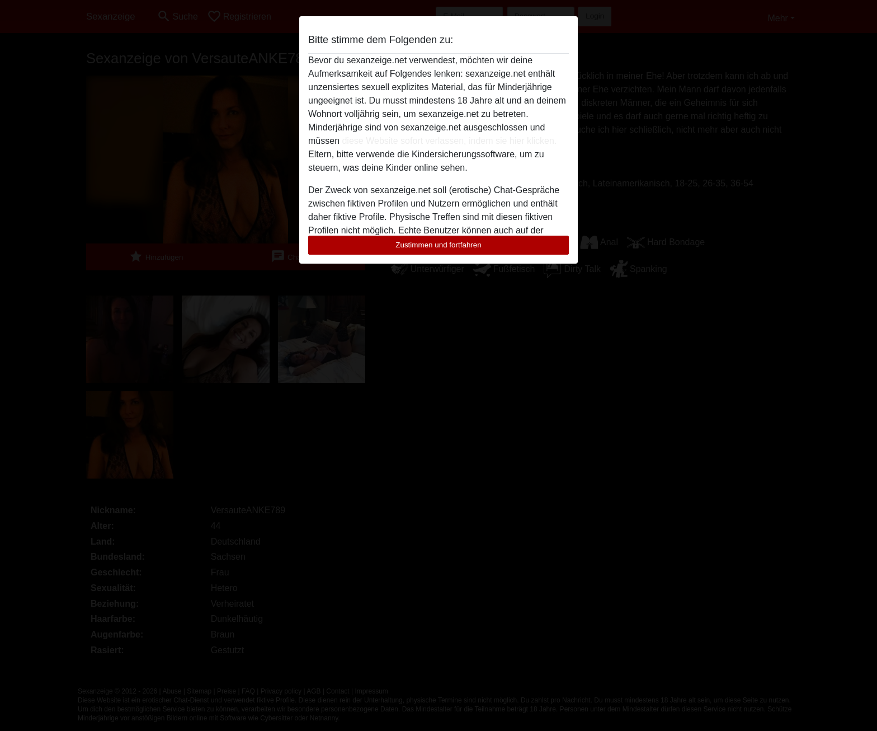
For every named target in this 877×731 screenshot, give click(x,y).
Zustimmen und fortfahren (438, 245)
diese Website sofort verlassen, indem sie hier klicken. (449, 141)
